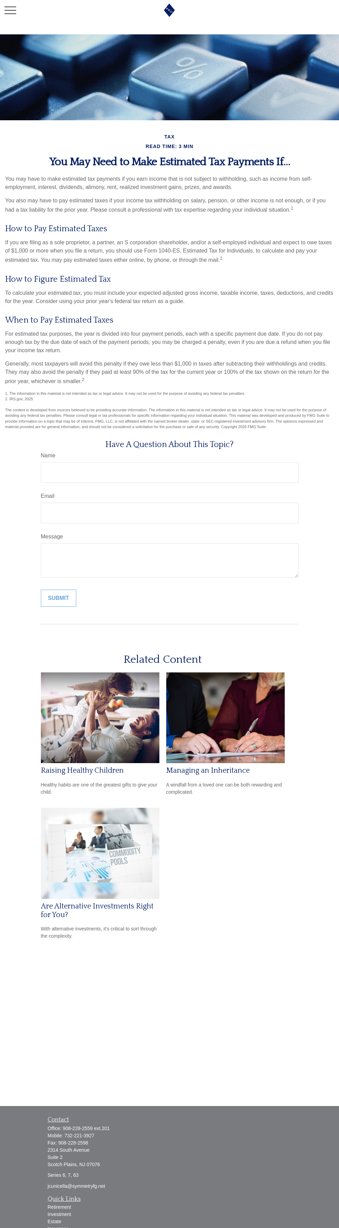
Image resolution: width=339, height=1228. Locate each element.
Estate (54, 1221)
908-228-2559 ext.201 (86, 1128)
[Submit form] (58, 598)
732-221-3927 (79, 1135)
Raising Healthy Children (82, 770)
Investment (59, 1214)
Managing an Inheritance (208, 770)
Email (48, 496)
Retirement (59, 1207)
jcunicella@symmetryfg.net (76, 1186)
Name (48, 455)
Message (52, 536)
